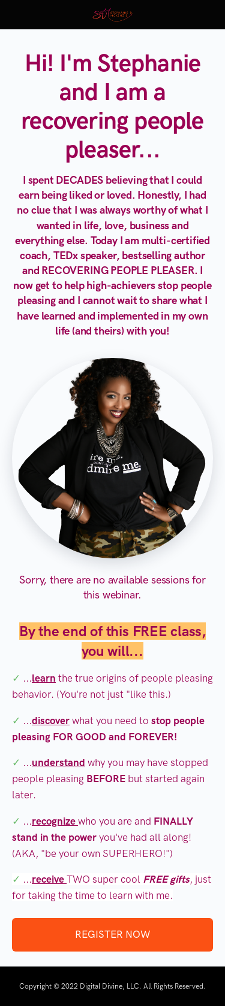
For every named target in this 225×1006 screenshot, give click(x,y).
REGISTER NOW (112, 934)
